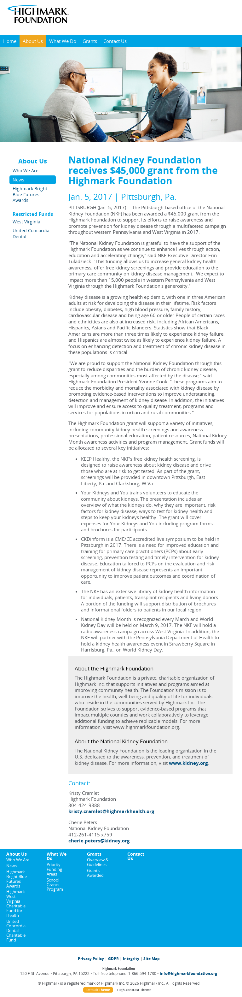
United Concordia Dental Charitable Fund (16, 930)
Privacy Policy (91, 958)
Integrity (131, 958)
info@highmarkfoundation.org (188, 973)
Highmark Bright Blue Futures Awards (30, 194)
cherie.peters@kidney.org (99, 840)
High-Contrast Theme (134, 990)
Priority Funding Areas (54, 869)
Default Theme (98, 990)
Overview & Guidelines (97, 862)
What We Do (62, 41)
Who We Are (25, 171)
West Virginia (26, 222)
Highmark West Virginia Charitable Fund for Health (16, 903)
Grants (90, 41)
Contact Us (115, 41)
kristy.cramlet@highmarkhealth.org (111, 811)
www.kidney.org (188, 763)
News (18, 180)
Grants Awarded (95, 873)
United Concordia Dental (31, 233)
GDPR (113, 958)
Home (9, 41)
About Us (33, 41)
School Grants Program (55, 884)
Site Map (151, 958)
